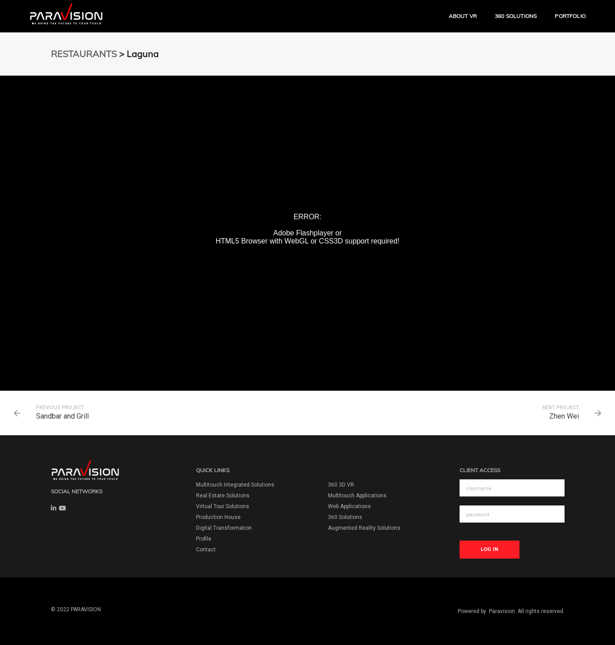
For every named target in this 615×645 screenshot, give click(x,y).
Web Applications (349, 506)
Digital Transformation (224, 528)
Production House (218, 517)
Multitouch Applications (357, 495)
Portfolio (570, 16)
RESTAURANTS (84, 53)
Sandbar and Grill (62, 416)
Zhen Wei (564, 416)
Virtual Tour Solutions (222, 506)
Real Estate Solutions (223, 495)
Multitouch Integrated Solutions (235, 485)
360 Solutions (516, 16)
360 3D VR (341, 485)
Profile (203, 539)
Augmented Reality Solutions (364, 528)
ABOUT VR (463, 16)
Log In (489, 549)
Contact (206, 549)
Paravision (502, 611)
